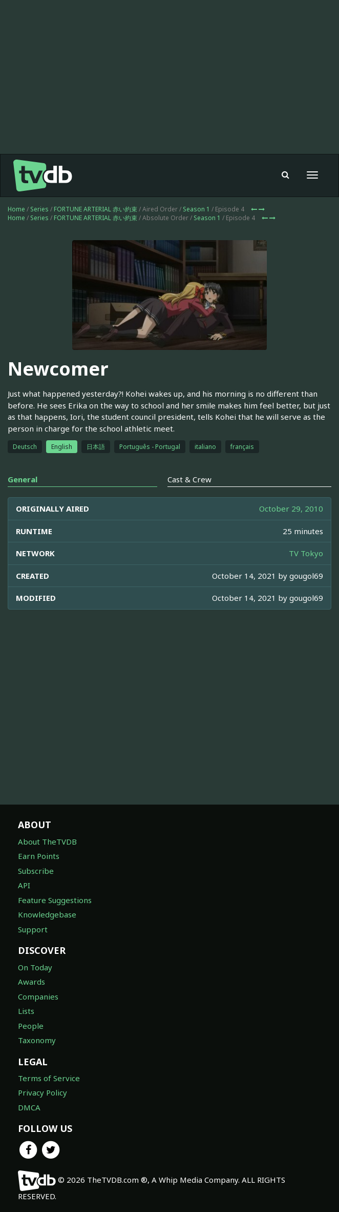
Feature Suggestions (55, 900)
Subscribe (36, 871)
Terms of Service (49, 1078)
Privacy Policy (42, 1092)
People (31, 1026)
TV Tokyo (306, 553)
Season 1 (196, 209)
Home (16, 209)
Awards (31, 981)
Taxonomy (37, 1040)
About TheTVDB (47, 841)
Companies (38, 996)
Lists (26, 1011)
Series (39, 209)
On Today (35, 967)
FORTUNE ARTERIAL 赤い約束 (95, 209)
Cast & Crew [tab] (189, 479)
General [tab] (22, 479)
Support (33, 929)
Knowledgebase (47, 914)
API (24, 885)
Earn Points (38, 856)
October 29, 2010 (291, 508)
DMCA (29, 1107)
